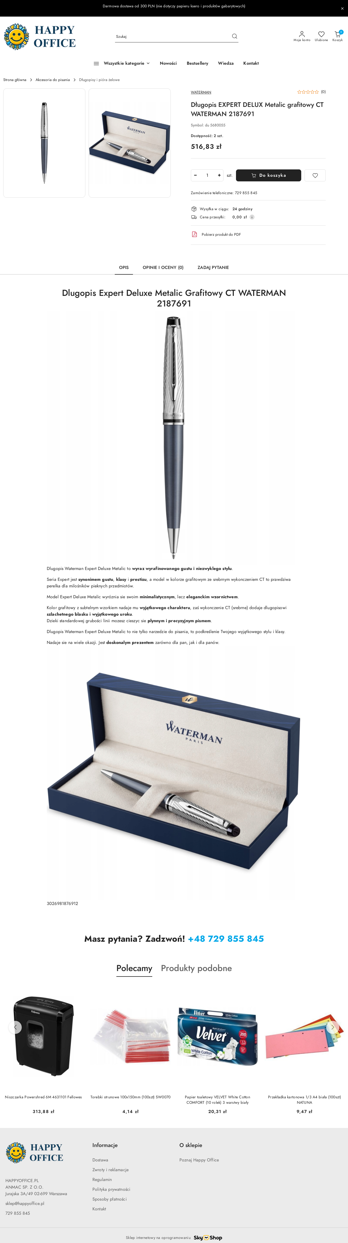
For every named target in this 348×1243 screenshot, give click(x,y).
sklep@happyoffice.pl (24, 1204)
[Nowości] (168, 63)
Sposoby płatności (109, 1199)
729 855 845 (17, 1213)
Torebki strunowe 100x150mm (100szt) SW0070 (131, 1097)
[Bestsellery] (198, 63)
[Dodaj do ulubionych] (315, 175)
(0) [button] (323, 92)
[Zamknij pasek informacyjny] (342, 8)
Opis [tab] (124, 268)
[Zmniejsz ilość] (195, 175)
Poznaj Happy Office (199, 1160)
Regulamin (102, 1180)
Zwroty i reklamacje (110, 1170)
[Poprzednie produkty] (15, 1027)
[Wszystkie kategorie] (119, 63)
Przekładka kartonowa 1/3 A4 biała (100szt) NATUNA (304, 1100)
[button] (44, 143)
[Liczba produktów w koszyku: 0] (337, 37)
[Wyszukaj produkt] (176, 36)
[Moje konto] (302, 37)
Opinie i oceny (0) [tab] (163, 268)
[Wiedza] (226, 63)
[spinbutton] (207, 175)
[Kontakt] (251, 63)
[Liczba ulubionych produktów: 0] (321, 37)
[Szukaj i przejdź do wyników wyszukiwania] (234, 37)
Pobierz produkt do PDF (216, 234)
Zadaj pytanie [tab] (213, 268)
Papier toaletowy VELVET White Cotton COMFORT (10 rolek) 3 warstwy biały (217, 1100)
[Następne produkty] (333, 1027)
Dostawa (100, 1160)
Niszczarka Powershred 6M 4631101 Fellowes (43, 1097)
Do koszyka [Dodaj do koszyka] (268, 175)
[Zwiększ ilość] (219, 175)
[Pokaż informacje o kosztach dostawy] (252, 217)
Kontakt (99, 1209)
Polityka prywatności (111, 1189)
